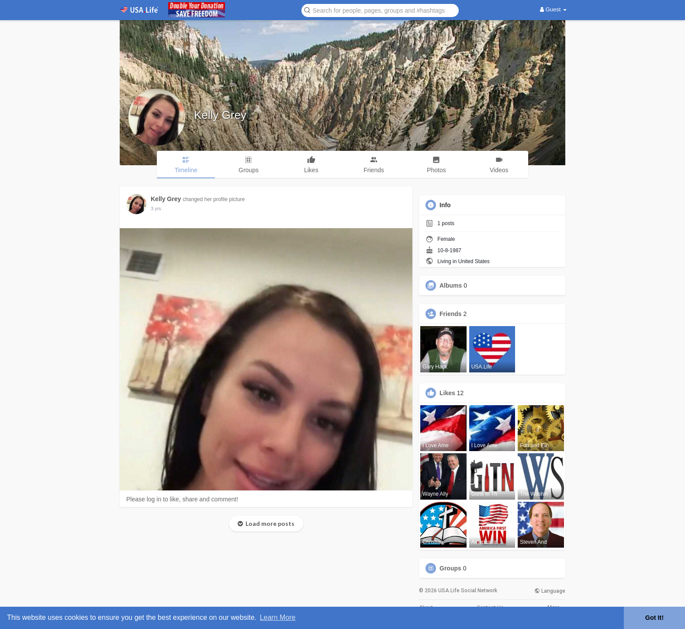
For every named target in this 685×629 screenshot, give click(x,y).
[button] (380, 10)
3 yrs (156, 208)
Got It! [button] (654, 617)
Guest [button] (553, 9)
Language (549, 591)
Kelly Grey (220, 115)
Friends (450, 313)
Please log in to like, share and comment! (182, 499)
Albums (450, 285)
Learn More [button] (278, 617)
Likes (447, 392)
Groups (450, 568)
